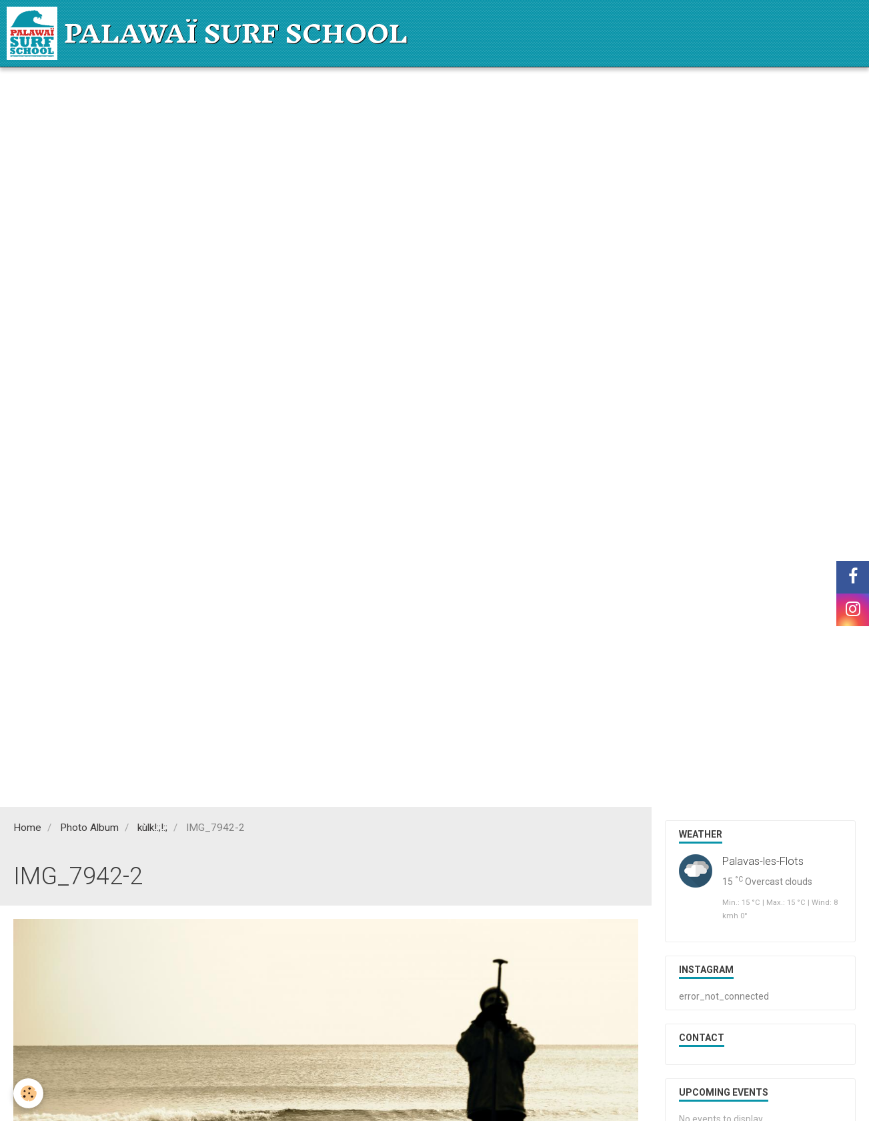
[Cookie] (28, 1093)
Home (27, 828)
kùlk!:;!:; (152, 828)
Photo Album (89, 828)
